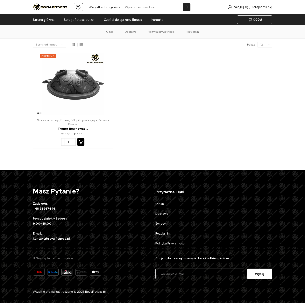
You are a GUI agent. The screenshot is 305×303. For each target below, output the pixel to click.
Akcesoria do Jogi (48, 120)
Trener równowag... (73, 129)
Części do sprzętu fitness (123, 20)
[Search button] (186, 7)
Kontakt (157, 20)
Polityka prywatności (161, 31)
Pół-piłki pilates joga (84, 120)
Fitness (64, 120)
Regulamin (192, 31)
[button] (80, 142)
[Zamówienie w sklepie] (49, 44)
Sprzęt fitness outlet (79, 20)
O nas (110, 31)
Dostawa (130, 31)
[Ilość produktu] (68, 142)
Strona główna (43, 20)
